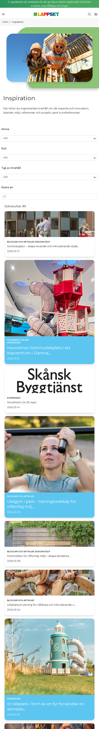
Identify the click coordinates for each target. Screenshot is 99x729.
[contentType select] (49, 177)
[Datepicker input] (49, 196)
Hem (5, 22)
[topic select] (49, 138)
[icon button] (3, 14)
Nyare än (7, 187)
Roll (3, 148)
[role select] (49, 158)
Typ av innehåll (11, 167)
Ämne (5, 129)
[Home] (46, 14)
